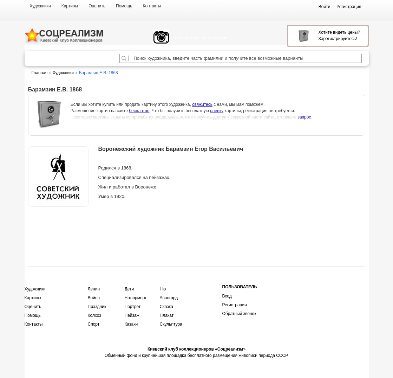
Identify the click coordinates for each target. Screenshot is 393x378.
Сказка (166, 306)
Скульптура (171, 324)
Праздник (97, 306)
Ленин (94, 289)
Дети (129, 289)
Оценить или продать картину (58, 225)
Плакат (167, 315)
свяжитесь (202, 104)
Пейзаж (132, 315)
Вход (227, 296)
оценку (216, 110)
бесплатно (139, 110)
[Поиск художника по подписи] (124, 58)
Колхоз (94, 315)
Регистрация (234, 304)
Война (94, 297)
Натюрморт (136, 297)
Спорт (94, 324)
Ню (163, 289)
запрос (304, 117)
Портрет (133, 306)
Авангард (169, 297)
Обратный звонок (239, 313)
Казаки (131, 324)
